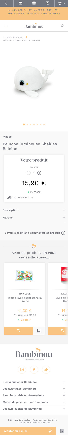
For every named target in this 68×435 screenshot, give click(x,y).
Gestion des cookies (41, 423)
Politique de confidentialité (45, 420)
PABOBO (7, 137)
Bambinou (34, 25)
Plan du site (23, 423)
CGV (10, 420)
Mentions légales (22, 420)
